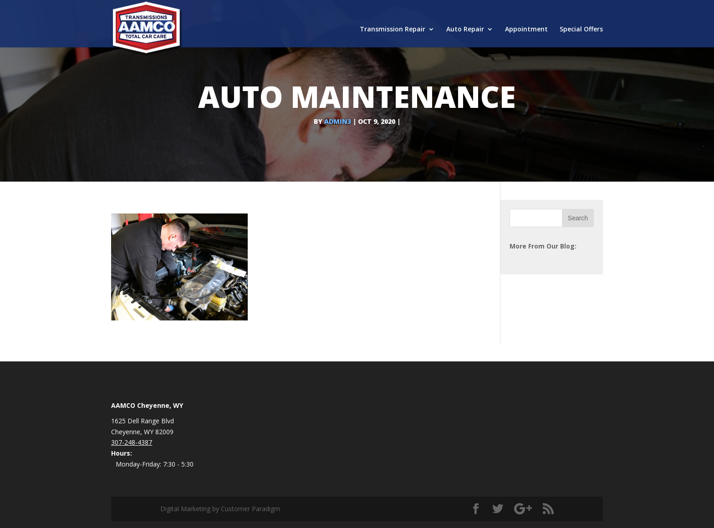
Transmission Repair (392, 29)
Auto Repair (465, 29)
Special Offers (581, 29)
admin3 (337, 121)
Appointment (526, 29)
